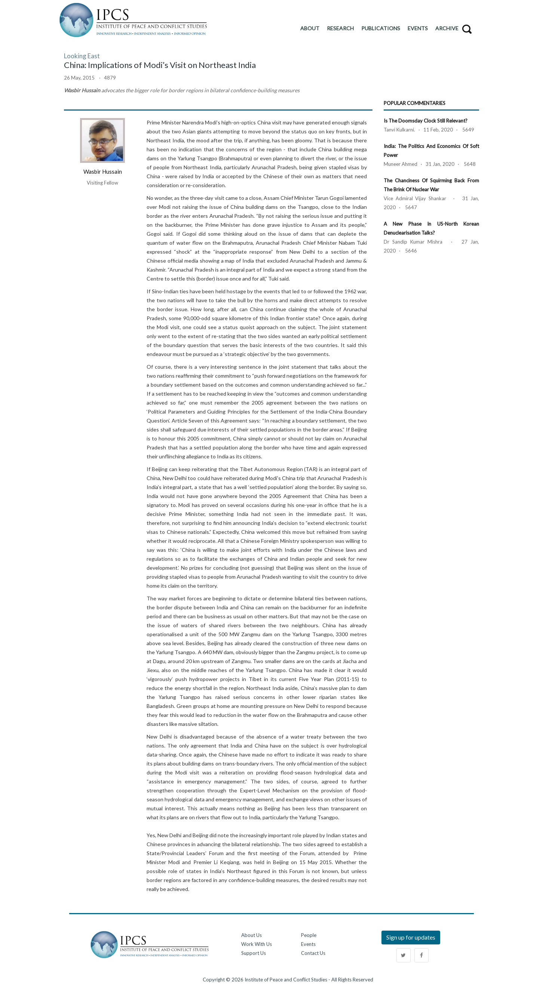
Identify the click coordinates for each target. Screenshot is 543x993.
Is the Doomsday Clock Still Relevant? (425, 121)
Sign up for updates (410, 937)
